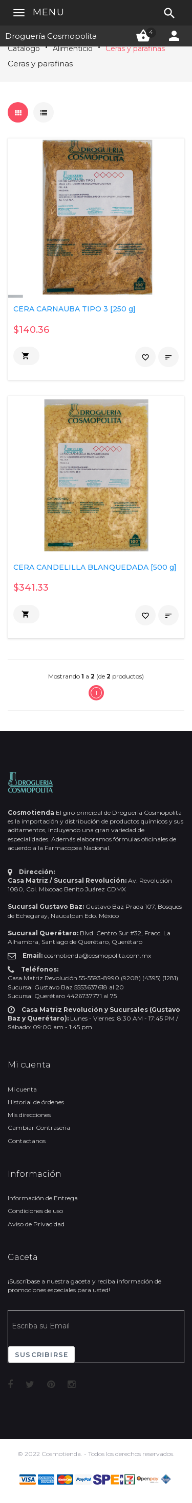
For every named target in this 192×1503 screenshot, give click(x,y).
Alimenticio (73, 48)
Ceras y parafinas (135, 48)
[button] (26, 356)
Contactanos (27, 1141)
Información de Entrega (43, 1198)
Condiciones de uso (35, 1211)
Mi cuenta (22, 1089)
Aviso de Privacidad (36, 1224)
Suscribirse (41, 1354)
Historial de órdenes (36, 1102)
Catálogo (24, 48)
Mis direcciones (29, 1115)
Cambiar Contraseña (39, 1127)
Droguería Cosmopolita (51, 36)
